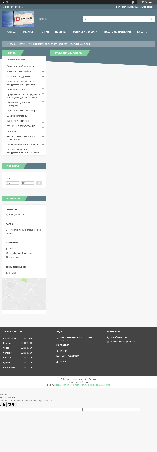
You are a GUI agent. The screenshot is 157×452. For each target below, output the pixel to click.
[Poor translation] (12, 404)
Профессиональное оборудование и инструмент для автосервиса (23, 96)
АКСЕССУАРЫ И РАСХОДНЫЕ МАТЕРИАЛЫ (22, 137)
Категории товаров (16, 59)
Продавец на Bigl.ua (78, 382)
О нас (45, 32)
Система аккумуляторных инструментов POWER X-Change (23, 151)
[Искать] (151, 19)
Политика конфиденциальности (95, 385)
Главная (11, 32)
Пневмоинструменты (17, 89)
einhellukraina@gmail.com (21, 253)
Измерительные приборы (19, 71)
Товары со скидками (117, 32)
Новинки (60, 32)
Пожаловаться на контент (67, 385)
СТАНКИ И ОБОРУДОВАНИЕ (21, 126)
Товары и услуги (17, 44)
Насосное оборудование (19, 76)
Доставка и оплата (85, 32)
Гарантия (143, 32)
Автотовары (12, 131)
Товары (28, 32)
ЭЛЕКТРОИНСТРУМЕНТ (19, 121)
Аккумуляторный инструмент (21, 66)
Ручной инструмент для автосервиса (47, 44)
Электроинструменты (17, 116)
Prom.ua (92, 379)
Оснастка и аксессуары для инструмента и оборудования (21, 83)
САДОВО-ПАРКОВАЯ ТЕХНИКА (22, 144)
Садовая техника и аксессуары (22, 111)
